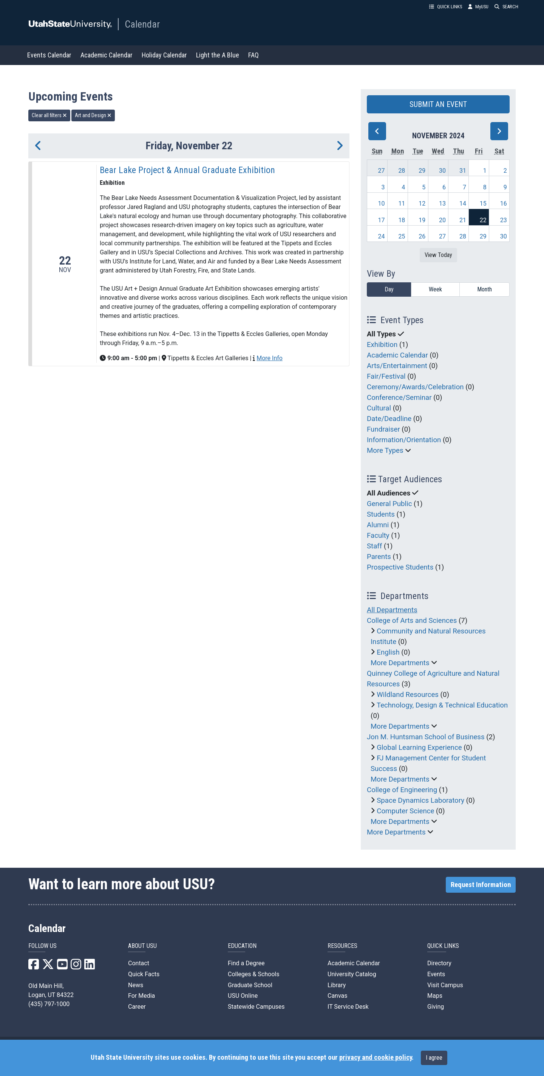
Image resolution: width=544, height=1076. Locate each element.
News (135, 985)
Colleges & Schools (254, 974)
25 (401, 236)
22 (483, 220)
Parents (379, 557)
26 (422, 236)
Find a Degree (246, 963)
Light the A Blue (217, 55)
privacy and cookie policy (375, 1057)
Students (381, 514)
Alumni (378, 525)
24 (381, 236)
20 (442, 220)
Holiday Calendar (164, 55)
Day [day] (389, 289)
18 (401, 220)
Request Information (481, 885)
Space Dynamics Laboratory (420, 800)
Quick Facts (143, 974)
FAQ (253, 55)
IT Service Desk (348, 1006)
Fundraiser (383, 429)
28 (401, 170)
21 (462, 220)
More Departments (400, 663)
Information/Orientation (404, 440)
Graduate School (250, 985)
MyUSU (478, 6)
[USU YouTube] (62, 966)
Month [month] (484, 289)
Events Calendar (49, 55)
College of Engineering (402, 790)
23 (503, 220)
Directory (439, 963)
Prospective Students (400, 567)
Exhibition (382, 345)
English (388, 652)
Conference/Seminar (399, 397)
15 (483, 203)
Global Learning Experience (419, 747)
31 (462, 170)
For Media (141, 995)
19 (422, 220)
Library (337, 985)
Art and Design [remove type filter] (93, 115)
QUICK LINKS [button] (445, 6)
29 (422, 170)
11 (401, 203)
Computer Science (405, 811)
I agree (434, 1057)
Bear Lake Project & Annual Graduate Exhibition (187, 170)
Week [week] (435, 289)
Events (436, 974)
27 (381, 170)
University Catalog (352, 974)
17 (381, 220)
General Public (389, 504)
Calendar (142, 24)
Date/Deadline (389, 419)
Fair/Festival (386, 376)
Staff (374, 546)
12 (422, 203)
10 (381, 203)
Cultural (379, 408)
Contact (138, 963)
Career (137, 1006)
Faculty (378, 535)
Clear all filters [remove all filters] (49, 115)
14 (462, 203)
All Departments (392, 610)
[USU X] (48, 966)
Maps (434, 995)
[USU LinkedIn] (89, 966)
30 (442, 170)
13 (442, 203)
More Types (385, 450)
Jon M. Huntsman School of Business (426, 737)
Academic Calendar (106, 55)
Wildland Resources (408, 694)
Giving (435, 1006)
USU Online (243, 995)
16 (503, 203)
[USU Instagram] (76, 966)
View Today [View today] (438, 255)
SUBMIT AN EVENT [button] (438, 104)
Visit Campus (445, 985)
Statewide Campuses (256, 1006)
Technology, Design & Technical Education (442, 705)
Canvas (338, 995)
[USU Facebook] (33, 966)
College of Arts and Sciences (412, 620)
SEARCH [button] (506, 6)
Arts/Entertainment (397, 366)
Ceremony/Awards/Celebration (415, 387)
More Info (270, 358)
